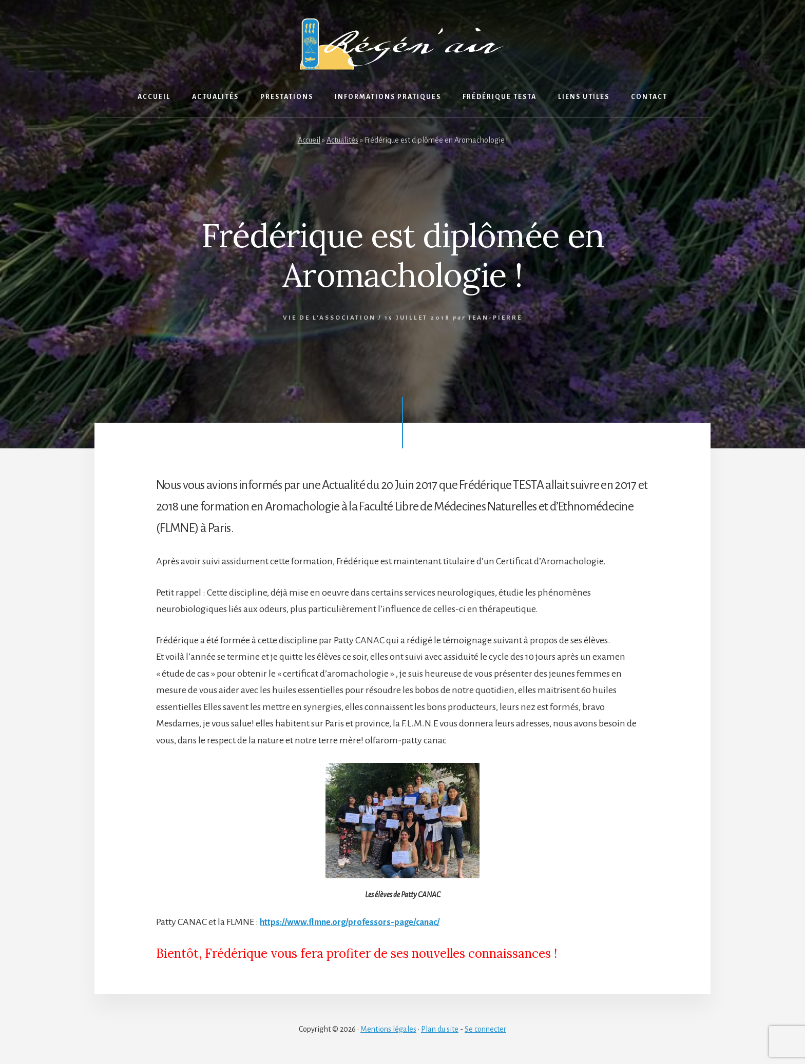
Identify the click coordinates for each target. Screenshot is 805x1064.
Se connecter (485, 1029)
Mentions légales (388, 1029)
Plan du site (439, 1029)
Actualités (342, 140)
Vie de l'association (329, 317)
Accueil (309, 140)
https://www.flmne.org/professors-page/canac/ (357, 922)
